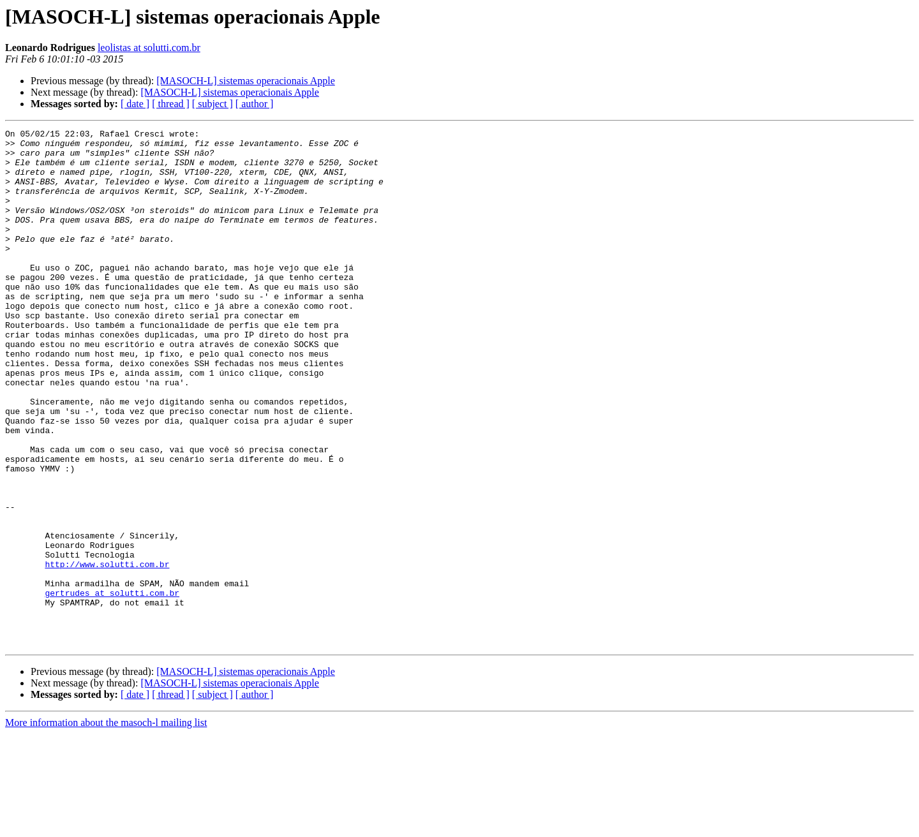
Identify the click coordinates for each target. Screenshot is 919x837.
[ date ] (135, 103)
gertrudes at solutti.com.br (112, 686)
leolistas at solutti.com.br (149, 47)
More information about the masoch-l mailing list (106, 825)
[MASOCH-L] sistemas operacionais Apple (245, 80)
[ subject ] (212, 103)
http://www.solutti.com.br (107, 652)
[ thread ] (171, 103)
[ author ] (254, 103)
